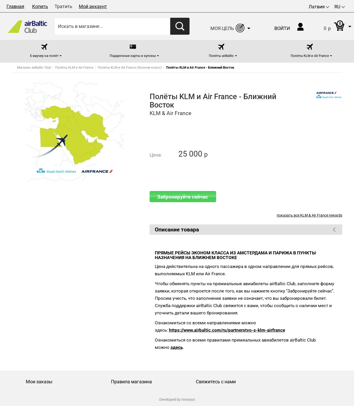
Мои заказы (39, 381)
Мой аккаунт (93, 6)
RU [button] (339, 6)
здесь (176, 347)
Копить (40, 6)
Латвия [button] (319, 6)
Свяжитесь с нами (216, 381)
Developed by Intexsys (177, 399)
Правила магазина (131, 381)
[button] (332, 26)
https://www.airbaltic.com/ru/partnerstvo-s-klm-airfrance (227, 330)
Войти (282, 28)
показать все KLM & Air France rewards (309, 215)
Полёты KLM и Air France (74, 67)
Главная (15, 6)
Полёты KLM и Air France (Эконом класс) (130, 67)
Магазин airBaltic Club (34, 67)
